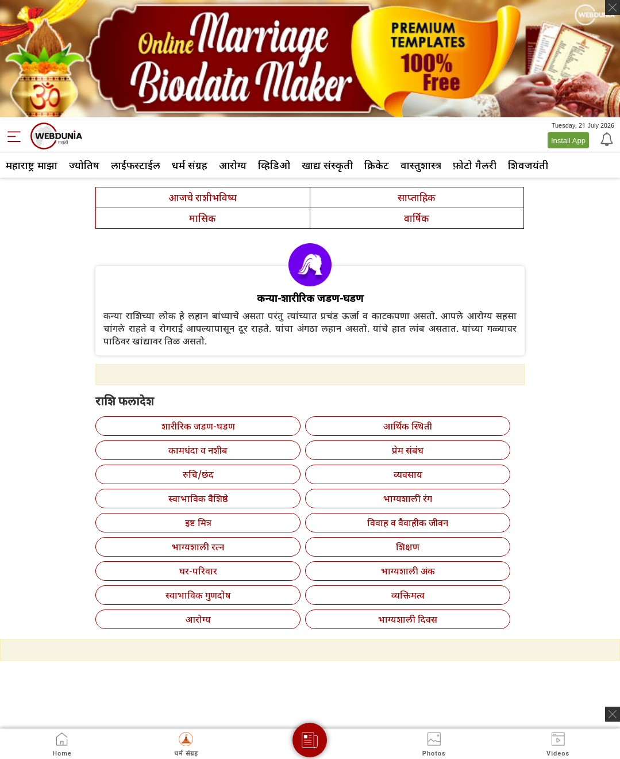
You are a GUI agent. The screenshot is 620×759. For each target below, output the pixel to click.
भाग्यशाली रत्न (198, 546)
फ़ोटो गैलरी (474, 165)
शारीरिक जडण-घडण (198, 426)
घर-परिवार (198, 571)
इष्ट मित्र (198, 522)
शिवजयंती (528, 165)
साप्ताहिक (417, 197)
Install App (568, 140)
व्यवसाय (408, 474)
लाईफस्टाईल (135, 165)
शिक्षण (407, 546)
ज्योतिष (84, 165)
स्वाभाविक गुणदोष (198, 595)
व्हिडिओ (274, 165)
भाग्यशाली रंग (407, 498)
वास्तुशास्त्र (421, 165)
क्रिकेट (376, 165)
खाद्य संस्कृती (327, 165)
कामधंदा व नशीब (198, 450)
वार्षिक (416, 218)
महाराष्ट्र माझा (31, 165)
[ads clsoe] (612, 714)
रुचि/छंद (198, 474)
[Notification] (605, 138)
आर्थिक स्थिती (407, 426)
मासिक (202, 218)
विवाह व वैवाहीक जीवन (407, 522)
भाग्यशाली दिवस (407, 619)
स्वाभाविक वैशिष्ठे (198, 498)
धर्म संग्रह (189, 165)
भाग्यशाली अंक (408, 571)
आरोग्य (233, 165)
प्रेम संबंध (407, 450)
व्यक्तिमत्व (408, 595)
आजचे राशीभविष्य (202, 197)
